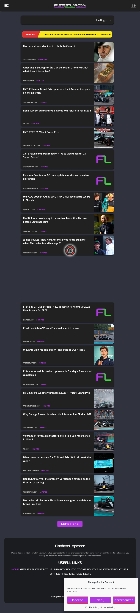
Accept (77, 600)
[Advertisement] (67, 279)
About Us (27, 569)
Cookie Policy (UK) (89, 569)
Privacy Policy (108, 607)
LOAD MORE (70, 524)
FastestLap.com (70, 546)
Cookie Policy (92, 607)
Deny (100, 600)
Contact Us (43, 569)
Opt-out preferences (66, 573)
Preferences (124, 600)
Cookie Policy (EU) (115, 569)
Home (15, 569)
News (87, 573)
